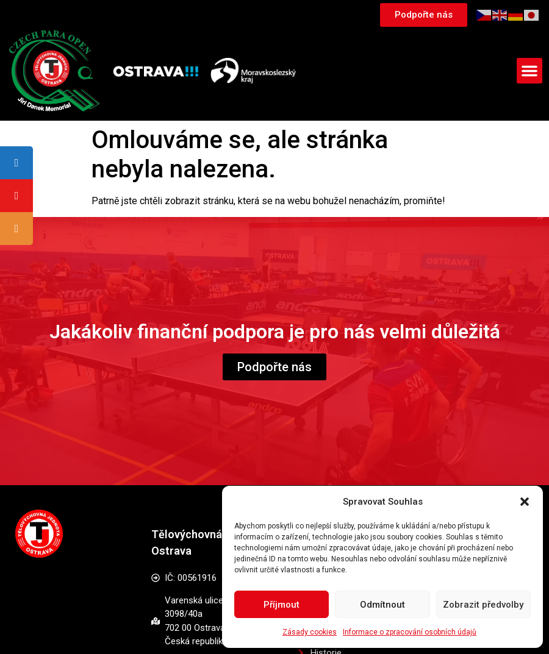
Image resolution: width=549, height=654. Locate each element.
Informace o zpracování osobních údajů (409, 632)
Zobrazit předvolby (483, 604)
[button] (524, 502)
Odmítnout (382, 604)
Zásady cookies (309, 632)
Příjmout (282, 604)
